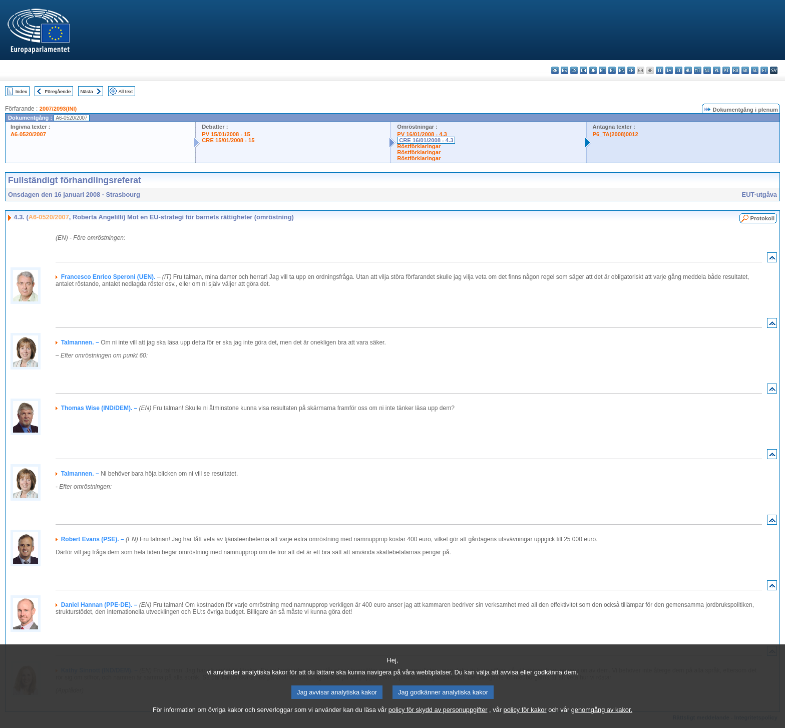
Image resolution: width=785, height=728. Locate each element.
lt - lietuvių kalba (678, 70)
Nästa (87, 91)
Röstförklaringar (419, 146)
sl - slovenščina (754, 70)
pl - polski (716, 70)
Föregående (58, 91)
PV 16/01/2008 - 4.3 (422, 134)
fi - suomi (764, 70)
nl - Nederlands (707, 70)
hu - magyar (688, 70)
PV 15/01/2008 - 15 (226, 134)
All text (125, 91)
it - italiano (659, 70)
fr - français (631, 70)
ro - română (735, 70)
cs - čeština (574, 70)
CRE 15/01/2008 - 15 (228, 140)
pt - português (726, 70)
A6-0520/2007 (28, 134)
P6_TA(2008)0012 (615, 134)
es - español (564, 70)
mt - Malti (697, 70)
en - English (621, 70)
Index (21, 91)
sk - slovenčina (745, 70)
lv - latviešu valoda (669, 70)
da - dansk (583, 70)
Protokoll (762, 218)
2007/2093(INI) (58, 109)
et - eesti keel (602, 70)
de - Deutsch (593, 70)
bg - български (555, 70)
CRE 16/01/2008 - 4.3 (426, 140)
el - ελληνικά (612, 70)
